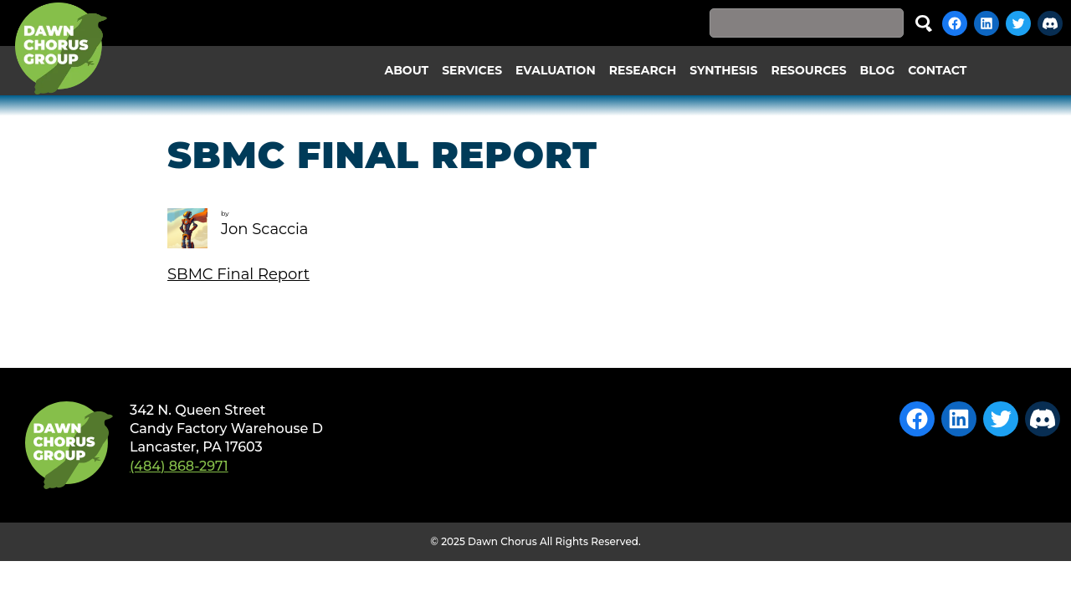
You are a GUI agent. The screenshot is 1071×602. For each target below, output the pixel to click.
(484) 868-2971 (179, 466)
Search (923, 23)
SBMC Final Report (238, 274)
